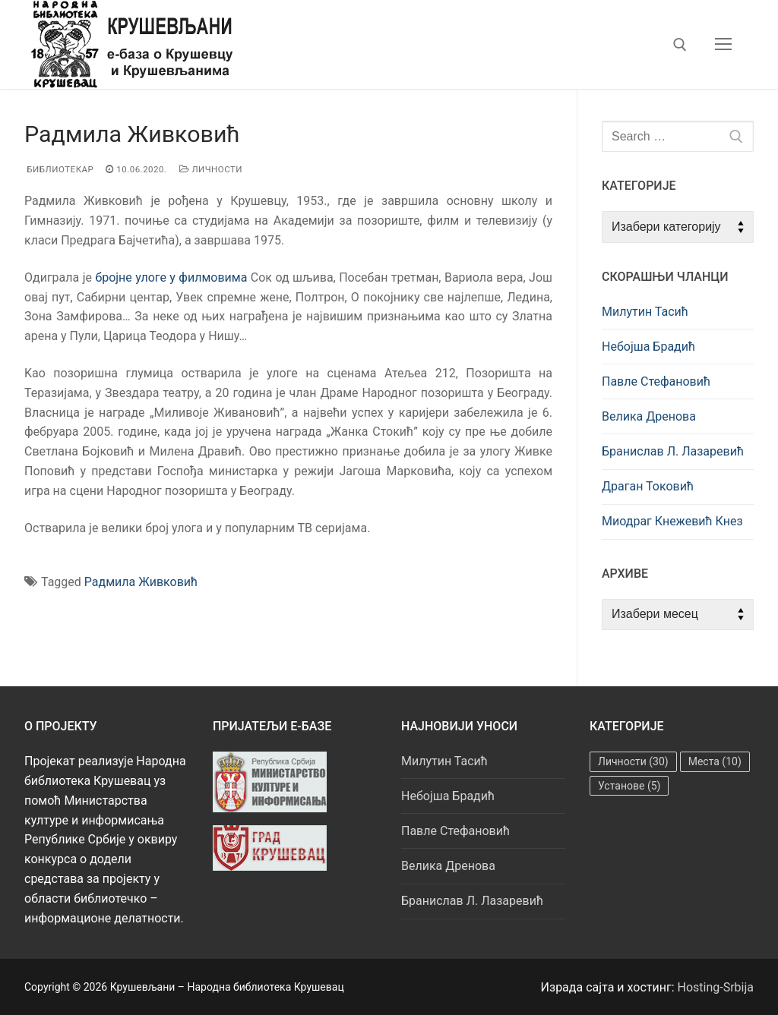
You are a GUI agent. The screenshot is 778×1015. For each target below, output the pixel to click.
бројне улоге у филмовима (171, 277)
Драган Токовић (648, 486)
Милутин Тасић (645, 311)
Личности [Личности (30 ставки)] (633, 761)
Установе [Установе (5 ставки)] (629, 786)
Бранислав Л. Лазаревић (673, 451)
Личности (211, 169)
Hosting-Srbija (716, 987)
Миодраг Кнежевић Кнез (672, 521)
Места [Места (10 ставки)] (715, 761)
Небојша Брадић (648, 346)
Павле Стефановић (656, 381)
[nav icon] (723, 45)
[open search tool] (680, 45)
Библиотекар (58, 169)
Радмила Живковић (141, 582)
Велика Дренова (649, 416)
